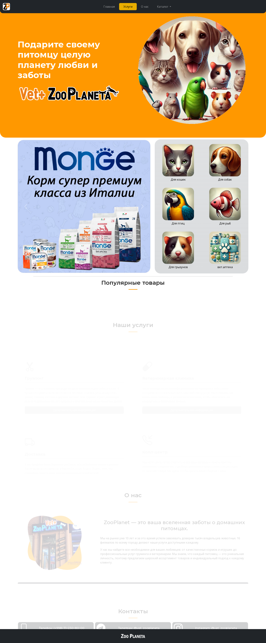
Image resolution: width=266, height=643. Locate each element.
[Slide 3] (90, 268)
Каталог (163, 7)
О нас (144, 7)
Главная (109, 7)
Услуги (127, 7)
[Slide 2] (84, 268)
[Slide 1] (77, 268)
